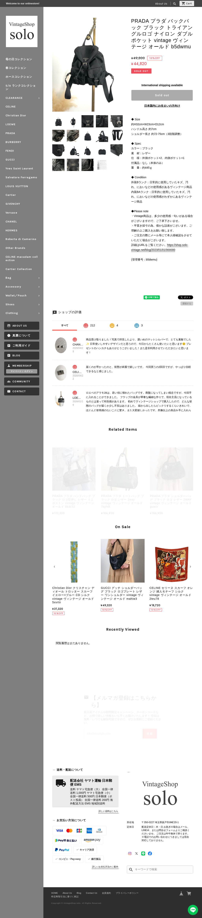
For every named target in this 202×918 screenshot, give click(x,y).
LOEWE (11, 124)
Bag (8, 277)
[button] (55, 566)
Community (21, 381)
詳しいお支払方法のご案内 (105, 867)
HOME (54, 893)
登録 (150, 733)
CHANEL (11, 221)
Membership (22, 365)
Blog (16, 355)
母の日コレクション (19, 59)
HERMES (12, 230)
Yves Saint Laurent (19, 168)
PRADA (10, 133)
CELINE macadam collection (22, 258)
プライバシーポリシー (127, 893)
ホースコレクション (19, 76)
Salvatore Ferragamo (21, 177)
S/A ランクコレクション (21, 87)
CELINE (11, 106)
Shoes (10, 304)
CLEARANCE (14, 98)
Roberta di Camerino (21, 239)
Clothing (12, 313)
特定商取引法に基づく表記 (65, 896)
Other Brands (15, 248)
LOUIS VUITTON (17, 186)
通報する (186, 303)
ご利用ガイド (21, 345)
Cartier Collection (19, 269)
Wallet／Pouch (16, 295)
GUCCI (10, 159)
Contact (19, 391)
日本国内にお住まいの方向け (162, 105)
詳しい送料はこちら (108, 811)
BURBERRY (13, 142)
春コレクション (16, 68)
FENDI (10, 150)
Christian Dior (16, 115)
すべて (64, 325)
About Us (161, 3)
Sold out (162, 95)
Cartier (11, 195)
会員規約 (106, 893)
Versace (11, 212)
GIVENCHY (13, 203)
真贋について (21, 335)
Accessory (13, 286)
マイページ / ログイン (22, 371)
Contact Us (91, 893)
